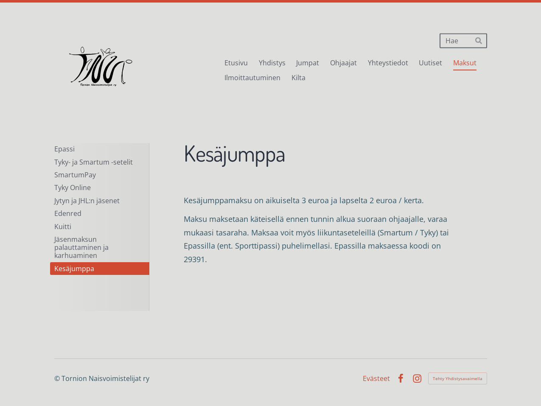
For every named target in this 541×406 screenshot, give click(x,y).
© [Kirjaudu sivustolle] (58, 378)
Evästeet (376, 378)
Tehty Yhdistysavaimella (457, 378)
